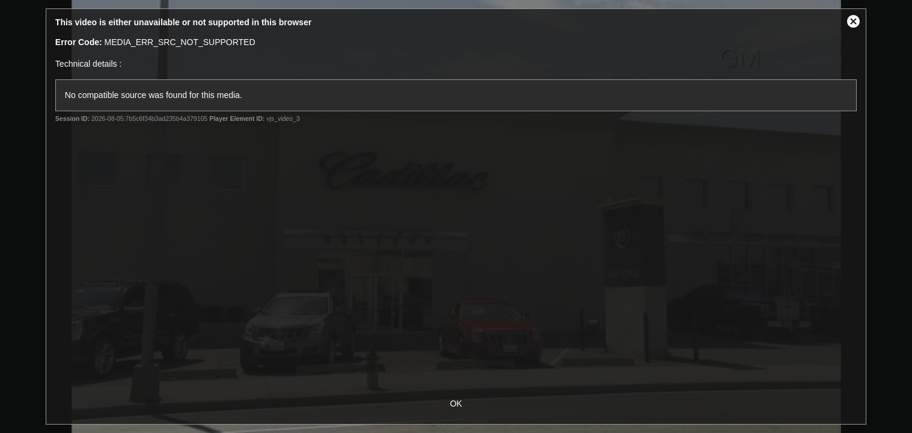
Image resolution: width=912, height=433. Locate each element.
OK (456, 403)
